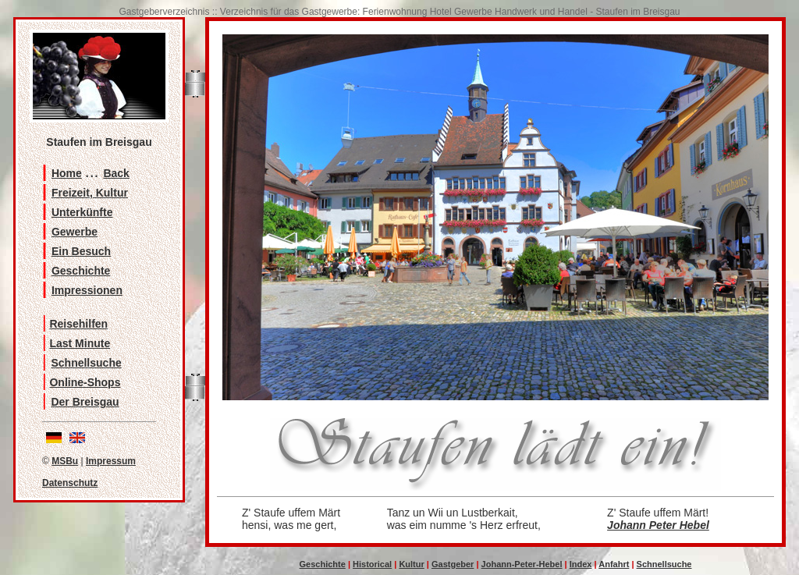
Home (66, 173)
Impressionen (87, 290)
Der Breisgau (85, 402)
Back (116, 173)
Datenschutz (70, 482)
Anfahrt (613, 564)
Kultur (411, 564)
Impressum (111, 461)
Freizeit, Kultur (89, 192)
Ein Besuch (81, 251)
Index (581, 564)
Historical (372, 564)
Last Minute (79, 343)
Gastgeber (452, 564)
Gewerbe (74, 231)
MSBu (64, 461)
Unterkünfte (82, 212)
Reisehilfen (78, 324)
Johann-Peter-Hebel (522, 564)
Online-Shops (84, 382)
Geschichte (80, 270)
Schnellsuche (86, 363)
